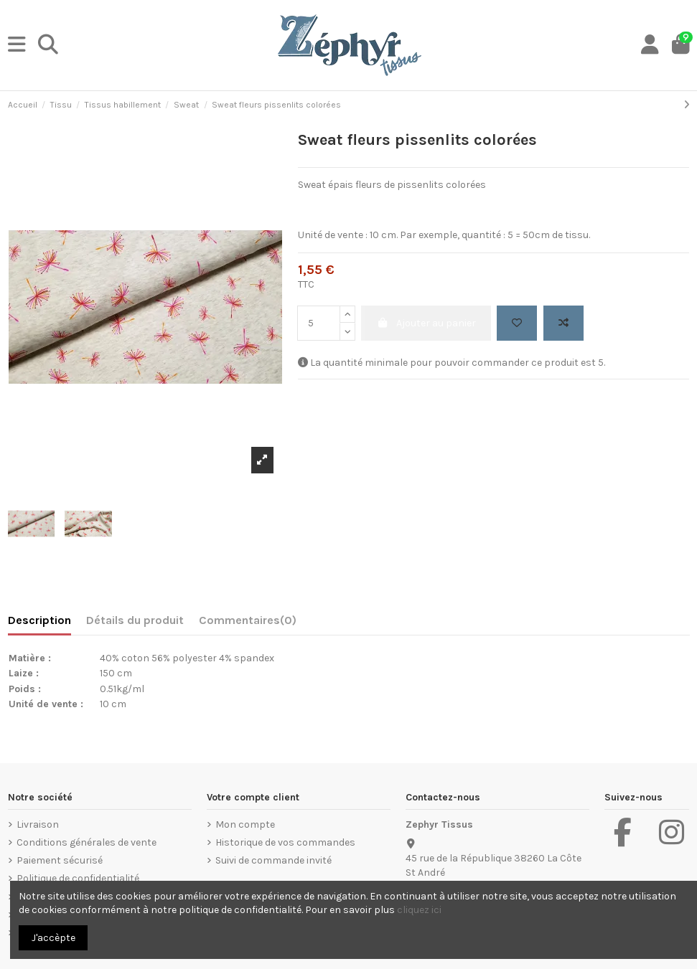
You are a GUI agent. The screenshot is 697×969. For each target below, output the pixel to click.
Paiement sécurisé (60, 860)
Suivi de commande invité (273, 860)
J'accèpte (53, 938)
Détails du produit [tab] (135, 620)
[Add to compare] (563, 323)
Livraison (38, 824)
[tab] (247, 623)
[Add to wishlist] (517, 323)
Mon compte (245, 824)
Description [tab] (39, 620)
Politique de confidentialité (78, 878)
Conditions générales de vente (86, 842)
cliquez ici (419, 910)
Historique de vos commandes (285, 842)
